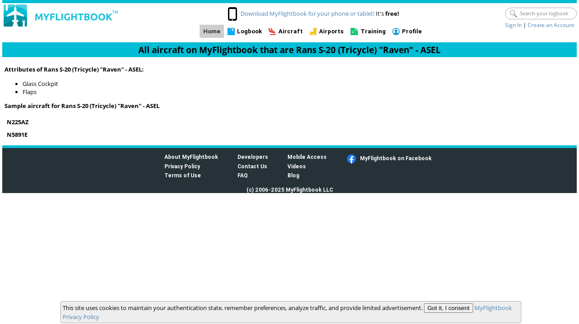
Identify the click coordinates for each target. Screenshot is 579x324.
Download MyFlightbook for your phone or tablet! (307, 13)
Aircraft (290, 31)
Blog (293, 175)
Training (373, 31)
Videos (296, 166)
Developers (252, 156)
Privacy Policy (182, 166)
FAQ (242, 175)
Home (211, 31)
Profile (412, 31)
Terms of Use (182, 175)
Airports (331, 31)
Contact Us (252, 166)
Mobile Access (307, 156)
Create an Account (551, 25)
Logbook (249, 31)
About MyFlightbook (191, 156)
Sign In (513, 25)
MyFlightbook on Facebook (396, 158)
